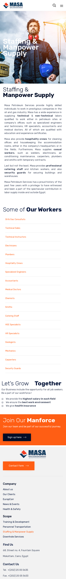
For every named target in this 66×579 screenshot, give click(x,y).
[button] (17, 437)
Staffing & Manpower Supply (18, 531)
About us (8, 489)
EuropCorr (8, 499)
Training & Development (16, 522)
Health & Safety (12, 509)
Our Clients (9, 494)
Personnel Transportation (17, 526)
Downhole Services (13, 536)
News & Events (11, 504)
